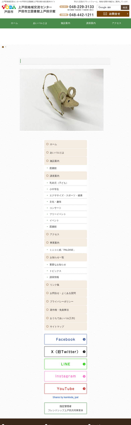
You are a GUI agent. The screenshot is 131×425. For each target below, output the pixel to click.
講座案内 (108, 85)
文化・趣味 (109, 114)
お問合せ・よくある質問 (115, 210)
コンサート (109, 120)
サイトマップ (111, 248)
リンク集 (108, 200)
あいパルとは (111, 62)
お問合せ (113, 14)
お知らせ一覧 (111, 173)
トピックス (109, 186)
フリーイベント (111, 126)
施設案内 (108, 70)
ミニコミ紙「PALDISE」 (110, 164)
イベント (108, 133)
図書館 (106, 77)
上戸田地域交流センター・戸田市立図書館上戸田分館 (103, 417)
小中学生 (108, 98)
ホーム (107, 54)
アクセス (108, 147)
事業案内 (108, 155)
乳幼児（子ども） (112, 92)
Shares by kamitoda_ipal (113, 304)
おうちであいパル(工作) (115, 238)
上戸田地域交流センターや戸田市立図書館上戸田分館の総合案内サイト (28, 2)
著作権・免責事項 (113, 228)
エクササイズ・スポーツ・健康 (115, 106)
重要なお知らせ (111, 180)
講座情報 (108, 192)
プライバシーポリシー (115, 220)
